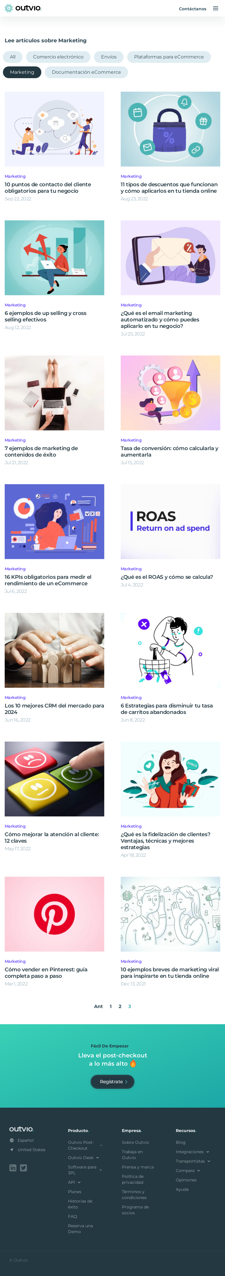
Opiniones (186, 1180)
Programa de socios (135, 1209)
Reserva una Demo (80, 1228)
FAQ (72, 1216)
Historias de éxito (80, 1204)
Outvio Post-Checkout (85, 1145)
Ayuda (182, 1189)
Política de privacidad (133, 1179)
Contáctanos (192, 8)
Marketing (22, 72)
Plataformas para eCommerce (169, 57)
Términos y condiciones (134, 1194)
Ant (98, 1006)
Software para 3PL (85, 1170)
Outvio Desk (84, 1158)
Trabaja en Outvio (132, 1154)
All (13, 57)
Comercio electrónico (58, 57)
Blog (181, 1142)
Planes (74, 1191)
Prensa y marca (138, 1167)
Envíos (109, 57)
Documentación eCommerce (86, 72)
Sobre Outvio (135, 1142)
